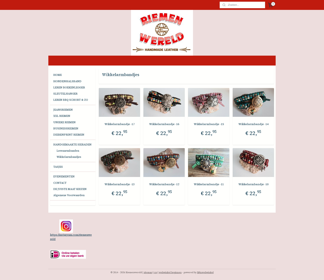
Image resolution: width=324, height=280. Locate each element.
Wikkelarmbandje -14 (253, 124)
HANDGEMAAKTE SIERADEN (72, 144)
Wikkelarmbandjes (69, 157)
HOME (57, 75)
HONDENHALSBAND (67, 81)
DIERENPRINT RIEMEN (68, 134)
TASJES (58, 167)
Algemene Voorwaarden (69, 195)
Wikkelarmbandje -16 (164, 124)
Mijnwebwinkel (205, 272)
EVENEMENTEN (64, 176)
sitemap (148, 272)
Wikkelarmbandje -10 (253, 184)
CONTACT (60, 183)
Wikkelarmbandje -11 (209, 184)
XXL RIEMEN (61, 116)
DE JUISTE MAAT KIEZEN (70, 189)
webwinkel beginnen (170, 272)
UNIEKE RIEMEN (64, 122)
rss (155, 272)
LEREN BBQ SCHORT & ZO (70, 100)
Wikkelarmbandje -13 (119, 184)
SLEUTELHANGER (65, 93)
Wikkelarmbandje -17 (119, 124)
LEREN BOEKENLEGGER (69, 87)
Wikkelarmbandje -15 (209, 124)
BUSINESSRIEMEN (65, 128)
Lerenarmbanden (68, 150)
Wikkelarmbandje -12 (164, 184)
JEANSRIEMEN (63, 109)
